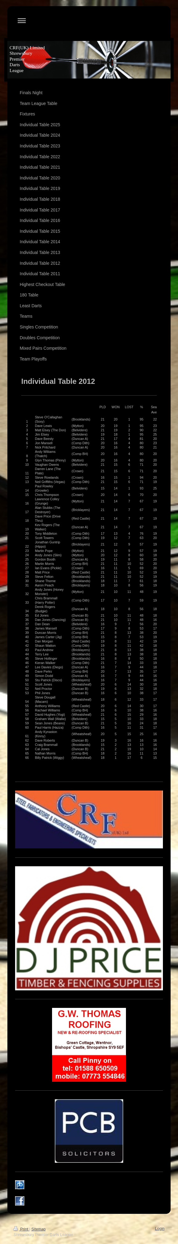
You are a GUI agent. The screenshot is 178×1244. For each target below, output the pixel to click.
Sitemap (38, 1229)
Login (159, 1228)
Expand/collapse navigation (89, 20)
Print (21, 1229)
